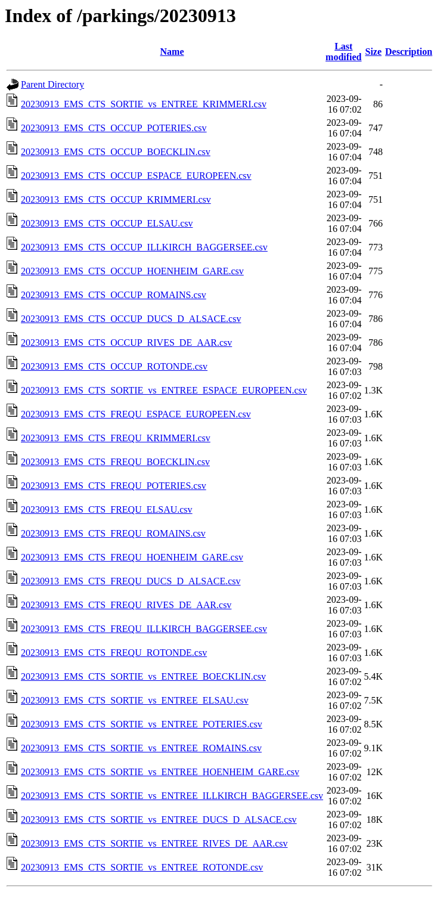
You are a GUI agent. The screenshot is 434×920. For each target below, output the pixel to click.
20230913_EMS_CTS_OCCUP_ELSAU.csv (107, 223)
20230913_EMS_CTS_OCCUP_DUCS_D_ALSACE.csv (131, 319)
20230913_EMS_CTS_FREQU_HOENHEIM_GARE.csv (132, 557)
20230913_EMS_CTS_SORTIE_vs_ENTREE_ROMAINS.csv (141, 748)
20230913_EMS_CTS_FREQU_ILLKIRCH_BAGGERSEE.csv (144, 629)
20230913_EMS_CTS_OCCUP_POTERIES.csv (114, 128)
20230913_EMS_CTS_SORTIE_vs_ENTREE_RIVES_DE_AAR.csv (154, 843)
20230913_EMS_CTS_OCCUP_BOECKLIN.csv (115, 152)
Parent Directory (52, 84)
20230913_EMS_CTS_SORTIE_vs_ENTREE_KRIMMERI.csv (143, 104)
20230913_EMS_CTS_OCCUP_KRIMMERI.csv (116, 199)
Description (408, 52)
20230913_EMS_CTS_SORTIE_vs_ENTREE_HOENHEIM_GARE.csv (160, 772)
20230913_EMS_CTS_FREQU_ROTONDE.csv (114, 653)
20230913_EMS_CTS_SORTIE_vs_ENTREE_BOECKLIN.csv (143, 676)
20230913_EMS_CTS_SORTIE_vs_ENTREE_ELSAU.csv (135, 700)
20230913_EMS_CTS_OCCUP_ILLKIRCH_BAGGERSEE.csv (144, 247)
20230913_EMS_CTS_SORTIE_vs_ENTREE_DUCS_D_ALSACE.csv (159, 819)
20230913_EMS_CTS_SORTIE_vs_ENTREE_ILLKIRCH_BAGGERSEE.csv (172, 796)
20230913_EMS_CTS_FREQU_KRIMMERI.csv (115, 438)
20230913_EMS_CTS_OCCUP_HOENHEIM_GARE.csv (132, 271)
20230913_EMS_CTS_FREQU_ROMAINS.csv (113, 533)
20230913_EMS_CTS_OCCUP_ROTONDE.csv (114, 366)
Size (373, 52)
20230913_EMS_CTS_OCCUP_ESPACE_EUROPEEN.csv (136, 176)
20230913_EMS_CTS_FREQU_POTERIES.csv (113, 486)
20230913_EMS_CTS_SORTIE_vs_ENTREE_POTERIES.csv (141, 724)
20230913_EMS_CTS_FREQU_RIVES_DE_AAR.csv (126, 605)
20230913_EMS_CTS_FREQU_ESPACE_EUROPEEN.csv (136, 414)
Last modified (343, 51)
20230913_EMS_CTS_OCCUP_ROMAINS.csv (113, 295)
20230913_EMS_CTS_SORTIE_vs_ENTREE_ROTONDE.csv (142, 867)
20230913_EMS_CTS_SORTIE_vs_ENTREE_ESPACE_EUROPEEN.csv (164, 390)
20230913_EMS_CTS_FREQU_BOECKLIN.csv (115, 462)
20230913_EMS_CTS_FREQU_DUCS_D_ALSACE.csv (130, 581)
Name (172, 52)
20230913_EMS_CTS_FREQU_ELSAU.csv (107, 509)
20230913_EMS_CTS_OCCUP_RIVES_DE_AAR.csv (126, 342)
